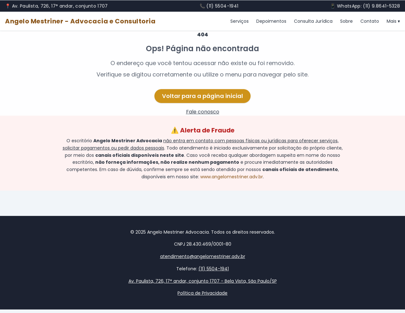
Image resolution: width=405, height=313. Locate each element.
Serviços (239, 21)
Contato (369, 21)
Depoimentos (271, 21)
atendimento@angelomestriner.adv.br (202, 257)
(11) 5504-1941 (222, 6)
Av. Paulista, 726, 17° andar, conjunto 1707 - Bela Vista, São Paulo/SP (202, 281)
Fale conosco (202, 112)
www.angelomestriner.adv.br (231, 177)
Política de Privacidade (202, 293)
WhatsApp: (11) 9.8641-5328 (368, 6)
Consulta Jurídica (313, 21)
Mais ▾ (393, 21)
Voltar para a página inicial (202, 97)
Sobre (346, 21)
